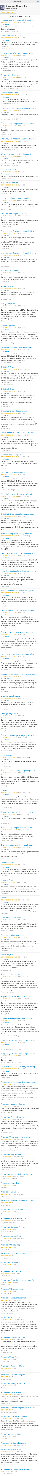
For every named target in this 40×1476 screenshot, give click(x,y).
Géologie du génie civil (10, 713)
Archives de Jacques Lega (11, 1434)
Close (37, 2)
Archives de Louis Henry (10, 1183)
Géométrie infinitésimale (11, 35)
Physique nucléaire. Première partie (15, 996)
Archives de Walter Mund (11, 1449)
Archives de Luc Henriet (10, 1262)
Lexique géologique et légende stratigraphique (20, 674)
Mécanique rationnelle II (10, 270)
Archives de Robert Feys (10, 1317)
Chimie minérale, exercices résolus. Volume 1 (19, 812)
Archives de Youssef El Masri (12, 1366)
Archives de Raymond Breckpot (13, 1227)
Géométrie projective (9, 92)
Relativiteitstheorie (8, 169)
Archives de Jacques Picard (12, 1236)
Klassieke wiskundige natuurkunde (15, 198)
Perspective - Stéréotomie (11, 75)
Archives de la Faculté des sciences (15, 1469)
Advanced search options (20, 16)
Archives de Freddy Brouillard (13, 1383)
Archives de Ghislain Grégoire (13, 1375)
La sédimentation (8, 755)
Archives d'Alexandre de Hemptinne (15, 1137)
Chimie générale (7, 367)
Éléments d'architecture (10, 974)
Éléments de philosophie (11, 455)
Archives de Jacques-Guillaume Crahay (16, 1174)
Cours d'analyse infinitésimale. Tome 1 (16, 1018)
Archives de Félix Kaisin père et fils (14, 1253)
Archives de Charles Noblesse (13, 1117)
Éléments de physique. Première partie (16, 827)
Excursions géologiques (10, 696)
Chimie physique (7, 955)
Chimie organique (8, 325)
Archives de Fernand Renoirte (13, 1337)
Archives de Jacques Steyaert (12, 1209)
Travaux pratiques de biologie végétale (16, 533)
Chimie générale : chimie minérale (14, 411)
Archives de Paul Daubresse (12, 1271)
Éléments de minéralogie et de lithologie (17, 632)
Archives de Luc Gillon (10, 1192)
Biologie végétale (8, 303)
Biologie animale (7, 286)
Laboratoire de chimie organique (14, 472)
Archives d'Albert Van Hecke (12, 1289)
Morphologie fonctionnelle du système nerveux (20, 1040)
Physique (4, 790)
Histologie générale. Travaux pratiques (16, 347)
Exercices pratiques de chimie (13, 935)
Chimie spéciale (7, 880)
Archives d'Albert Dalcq (10, 1245)
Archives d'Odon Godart (10, 1357)
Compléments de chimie (11, 917)
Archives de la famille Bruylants (13, 1218)
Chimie (4, 898)
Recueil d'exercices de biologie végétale (17, 494)
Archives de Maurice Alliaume (13, 1104)
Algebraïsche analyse (9, 183)
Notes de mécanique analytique (14, 213)
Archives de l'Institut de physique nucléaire (18, 1408)
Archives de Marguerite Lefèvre (13, 1298)
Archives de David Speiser (11, 1392)
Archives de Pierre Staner (11, 1154)
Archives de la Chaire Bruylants (13, 1443)
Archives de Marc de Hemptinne (14, 1416)
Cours (7, 25)
